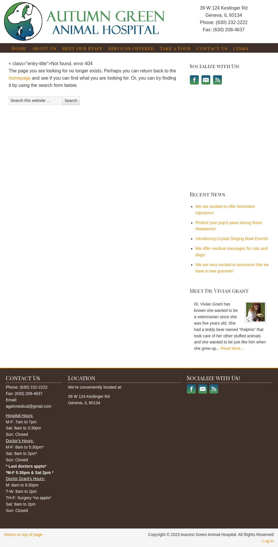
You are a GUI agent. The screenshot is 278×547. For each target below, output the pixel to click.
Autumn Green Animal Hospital (65, 15)
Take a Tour (175, 48)
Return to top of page (23, 534)
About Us (44, 48)
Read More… (233, 348)
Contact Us (211, 48)
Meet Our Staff (82, 48)
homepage (20, 78)
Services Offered (131, 48)
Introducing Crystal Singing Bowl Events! (231, 238)
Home (19, 48)
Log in (268, 541)
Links (240, 48)
